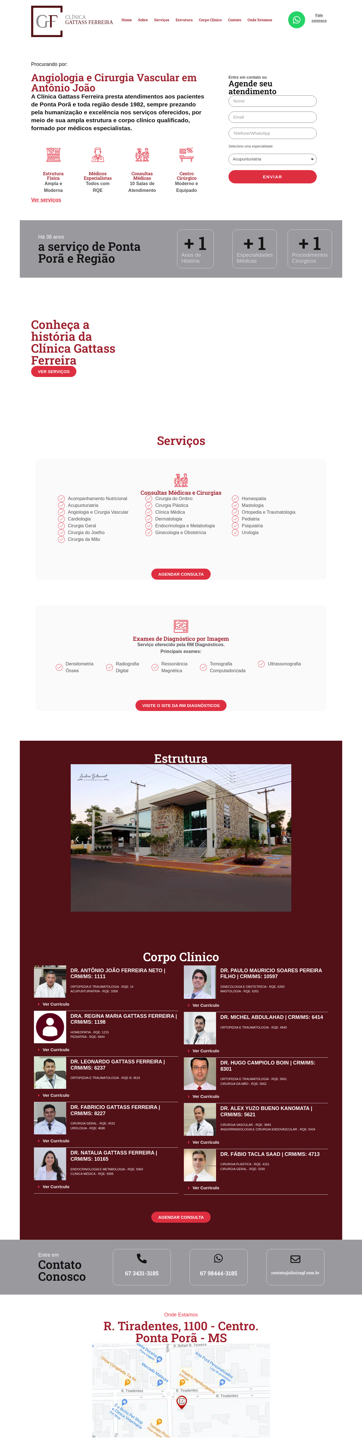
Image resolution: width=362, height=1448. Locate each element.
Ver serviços (46, 200)
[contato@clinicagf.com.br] (295, 1259)
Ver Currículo (56, 1004)
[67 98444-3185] (218, 1258)
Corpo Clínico (210, 19)
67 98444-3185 (218, 1273)
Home (127, 19)
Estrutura (184, 19)
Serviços (161, 19)
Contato (234, 19)
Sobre (143, 19)
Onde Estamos (259, 19)
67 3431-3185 (142, 1273)
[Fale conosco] (296, 19)
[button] (77, 838)
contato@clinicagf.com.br (295, 1272)
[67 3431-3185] (142, 1258)
